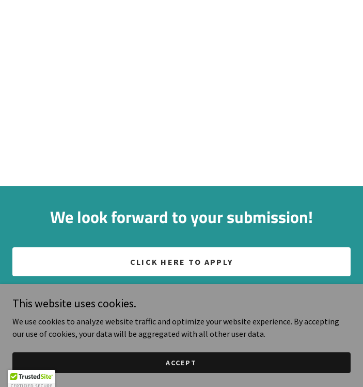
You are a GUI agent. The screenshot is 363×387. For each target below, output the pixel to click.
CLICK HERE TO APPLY (181, 262)
